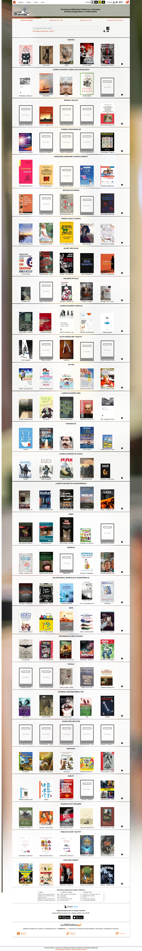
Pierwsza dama (63, 897)
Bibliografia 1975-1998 (56, 20)
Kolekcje (51, 31)
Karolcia (84, 897)
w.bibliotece (62, 928)
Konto (42, 2)
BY (103, 2)
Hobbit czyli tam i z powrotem (89, 895)
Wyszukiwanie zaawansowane (40, 31)
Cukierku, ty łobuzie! (64, 900)
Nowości (20, 2)
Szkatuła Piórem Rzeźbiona (115, 20)
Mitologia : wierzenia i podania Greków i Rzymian (48, 894)
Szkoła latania (63, 895)
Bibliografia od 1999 (85, 20)
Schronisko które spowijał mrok (89, 900)
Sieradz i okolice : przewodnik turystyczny (46, 895)
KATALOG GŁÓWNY (26, 20)
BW (96, 2)
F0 (114, 2)
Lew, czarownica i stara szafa (66, 898)
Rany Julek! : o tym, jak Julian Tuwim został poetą (93, 894)
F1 (117, 2)
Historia (28, 2)
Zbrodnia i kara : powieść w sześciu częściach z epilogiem (49, 900)
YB (100, 2)
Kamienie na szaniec (42, 897)
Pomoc (36, 2)
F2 (121, 2)
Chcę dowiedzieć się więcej (62, 949)
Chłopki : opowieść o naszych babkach (68, 894)
